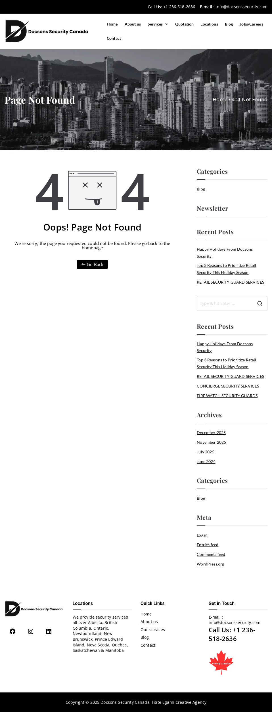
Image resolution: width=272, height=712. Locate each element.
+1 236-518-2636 (179, 6)
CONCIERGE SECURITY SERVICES (228, 386)
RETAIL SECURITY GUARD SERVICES (230, 282)
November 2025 (211, 442)
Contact (114, 38)
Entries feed (207, 544)
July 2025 (205, 451)
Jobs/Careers (251, 24)
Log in (202, 535)
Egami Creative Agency (184, 702)
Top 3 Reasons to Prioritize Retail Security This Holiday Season (226, 269)
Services (158, 24)
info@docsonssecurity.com (241, 6)
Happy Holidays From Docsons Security (225, 252)
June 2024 (206, 461)
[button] (165, 24)
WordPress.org (210, 564)
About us (133, 24)
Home (112, 24)
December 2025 (211, 432)
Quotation (184, 24)
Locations (209, 24)
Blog (229, 24)
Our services (153, 629)
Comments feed (211, 554)
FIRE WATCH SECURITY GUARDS (227, 395)
